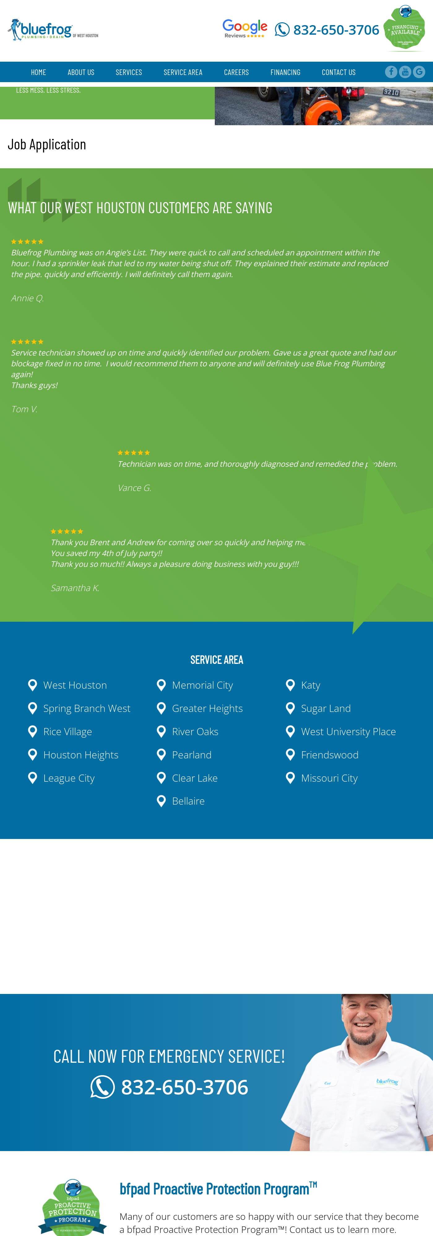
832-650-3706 (336, 29)
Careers (236, 72)
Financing (286, 72)
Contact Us (339, 72)
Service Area (183, 72)
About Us (81, 72)
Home (38, 72)
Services (129, 72)
